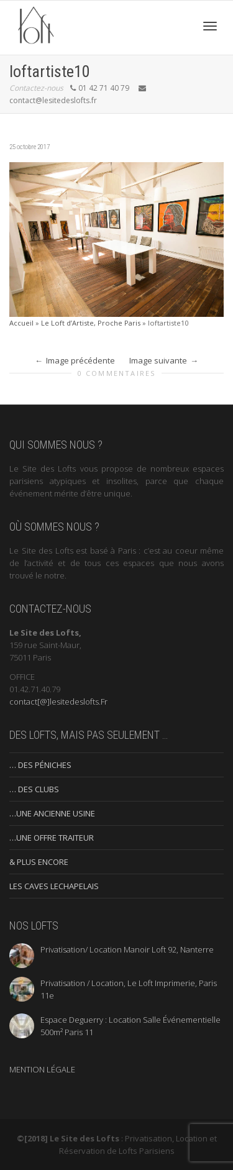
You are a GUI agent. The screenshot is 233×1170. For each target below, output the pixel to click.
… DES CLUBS (34, 789)
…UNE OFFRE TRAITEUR (51, 837)
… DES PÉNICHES (40, 764)
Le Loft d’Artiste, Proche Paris (90, 322)
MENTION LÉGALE (42, 1069)
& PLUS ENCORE (38, 861)
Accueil (21, 322)
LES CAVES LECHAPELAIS (54, 886)
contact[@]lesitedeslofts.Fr (58, 701)
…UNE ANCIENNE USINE (52, 813)
